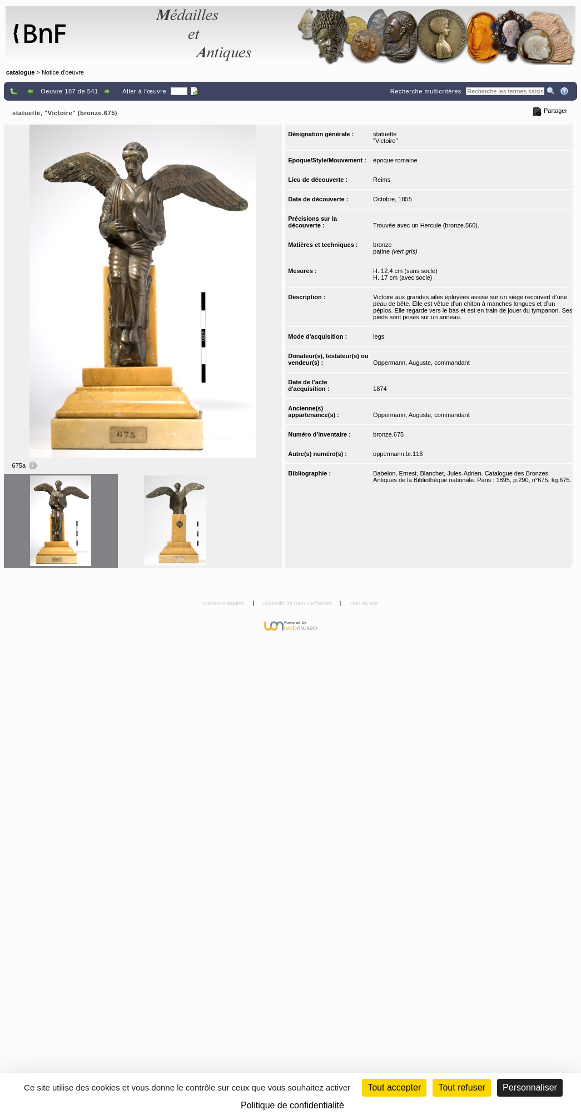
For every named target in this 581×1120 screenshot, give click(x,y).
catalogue (20, 72)
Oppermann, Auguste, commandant (421, 362)
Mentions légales (224, 603)
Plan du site (363, 603)
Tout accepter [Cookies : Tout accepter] (394, 1087)
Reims (381, 179)
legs (378, 336)
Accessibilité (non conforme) (297, 603)
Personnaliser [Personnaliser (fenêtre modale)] (530, 1087)
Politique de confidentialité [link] (292, 1105)
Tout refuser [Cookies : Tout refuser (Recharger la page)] (461, 1087)
